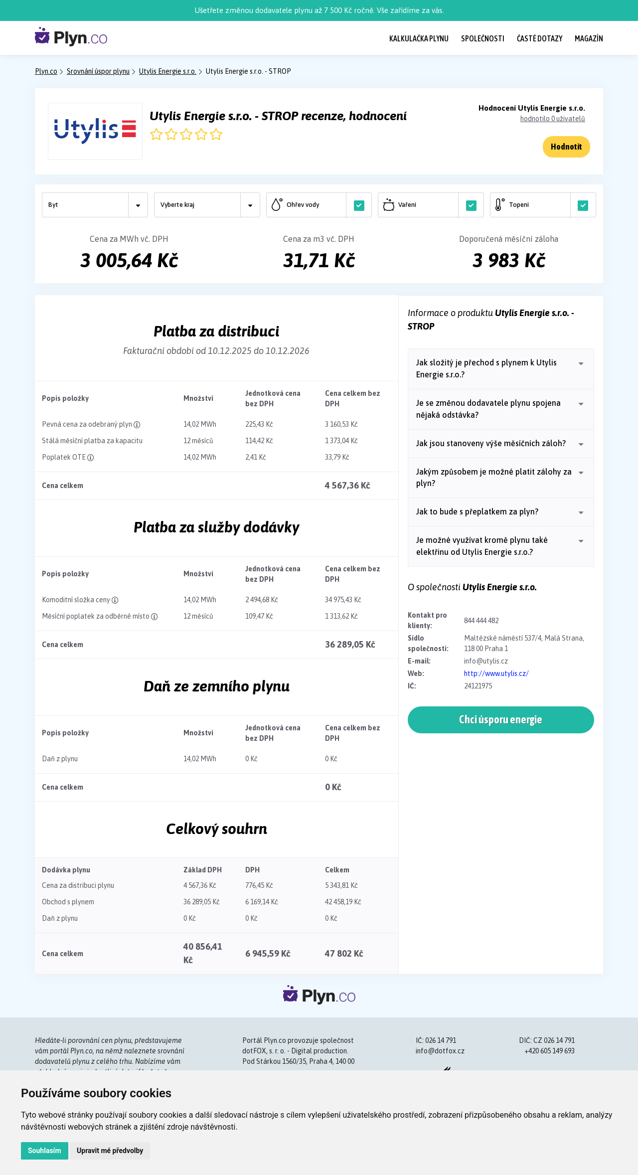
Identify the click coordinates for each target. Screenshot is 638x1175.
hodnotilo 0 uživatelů (552, 119)
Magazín (589, 38)
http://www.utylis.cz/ (496, 673)
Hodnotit (566, 146)
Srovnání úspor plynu (98, 71)
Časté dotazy (539, 38)
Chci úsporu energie (500, 721)
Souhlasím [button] (44, 1151)
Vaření (433, 205)
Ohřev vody (322, 205)
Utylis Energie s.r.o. (167, 71)
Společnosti (482, 38)
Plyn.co (46, 71)
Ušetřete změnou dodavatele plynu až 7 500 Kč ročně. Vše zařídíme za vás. (319, 10)
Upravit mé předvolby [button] (110, 1151)
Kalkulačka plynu (419, 38)
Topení (545, 205)
